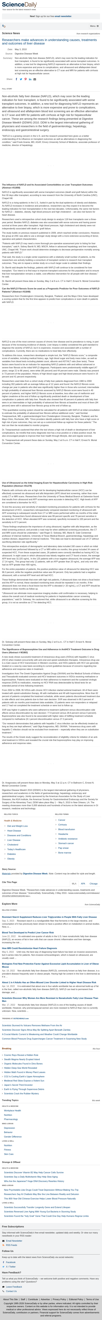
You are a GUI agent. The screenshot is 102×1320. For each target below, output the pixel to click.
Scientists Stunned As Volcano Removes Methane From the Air (32, 1025)
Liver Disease (13, 840)
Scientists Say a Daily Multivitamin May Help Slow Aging (31, 1177)
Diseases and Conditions (19, 835)
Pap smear (63, 848)
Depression (9, 1128)
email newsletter (63, 16)
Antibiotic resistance (67, 839)
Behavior (8, 1132)
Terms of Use (92, 1299)
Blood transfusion (66, 829)
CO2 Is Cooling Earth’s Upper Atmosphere (24, 1076)
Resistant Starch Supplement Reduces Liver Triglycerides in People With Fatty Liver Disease (49, 917)
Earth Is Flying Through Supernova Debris (24, 1089)
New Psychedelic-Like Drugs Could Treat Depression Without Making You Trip (41, 1190)
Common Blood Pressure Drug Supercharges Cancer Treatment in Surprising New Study (44, 1039)
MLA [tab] (74, 884)
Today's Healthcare (16, 849)
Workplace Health (12, 1110)
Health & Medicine (13, 821)
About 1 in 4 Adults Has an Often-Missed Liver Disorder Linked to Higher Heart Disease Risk (49, 982)
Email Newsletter (14, 1241)
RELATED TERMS (62, 814)
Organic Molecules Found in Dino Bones (23, 1064)
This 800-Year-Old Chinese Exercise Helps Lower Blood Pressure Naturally (40, 1199)
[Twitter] (21, 79)
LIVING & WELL (8, 1141)
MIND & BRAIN (7, 1124)
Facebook (10, 1262)
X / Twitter (11, 1267)
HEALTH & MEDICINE (10, 1106)
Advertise (45, 1299)
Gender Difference (13, 1137)
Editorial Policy (76, 1299)
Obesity (11, 859)
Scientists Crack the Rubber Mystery (21, 1093)
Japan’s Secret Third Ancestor (18, 1085)
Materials (6, 873)
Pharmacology (11, 1119)
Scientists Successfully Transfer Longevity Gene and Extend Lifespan (37, 1207)
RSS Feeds (11, 1245)
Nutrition (8, 1115)
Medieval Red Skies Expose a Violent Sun (24, 1081)
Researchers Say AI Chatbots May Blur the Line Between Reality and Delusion (41, 1194)
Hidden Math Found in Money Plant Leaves (24, 1072)
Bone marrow (64, 853)
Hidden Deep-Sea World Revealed (20, 1068)
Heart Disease (14, 831)
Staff (23, 1299)
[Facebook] (16, 79)
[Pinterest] (25, 79)
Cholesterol (12, 845)
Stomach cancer (66, 843)
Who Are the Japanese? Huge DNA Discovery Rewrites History (34, 1181)
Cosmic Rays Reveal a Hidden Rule (21, 1055)
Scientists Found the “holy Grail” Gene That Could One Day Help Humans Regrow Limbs (46, 1216)
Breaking (6, 1048)
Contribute (33, 1299)
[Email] (34, 79)
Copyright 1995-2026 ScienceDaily (20, 1303)
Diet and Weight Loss (17, 826)
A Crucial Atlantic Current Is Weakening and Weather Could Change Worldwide (39, 1034)
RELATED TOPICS (11, 814)
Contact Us (11, 1291)
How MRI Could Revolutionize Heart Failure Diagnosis (29, 948)
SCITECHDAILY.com (21, 1019)
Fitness (7, 1150)
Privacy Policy (59, 1299)
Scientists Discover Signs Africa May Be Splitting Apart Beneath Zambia (36, 1030)
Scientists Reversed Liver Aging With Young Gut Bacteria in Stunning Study (40, 1212)
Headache (63, 834)
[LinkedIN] (30, 79)
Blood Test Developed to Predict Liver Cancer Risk (28, 932)
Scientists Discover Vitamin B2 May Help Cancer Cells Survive (34, 1172)
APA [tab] (83, 884)
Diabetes (11, 854)
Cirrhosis (62, 825)
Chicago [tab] (94, 884)
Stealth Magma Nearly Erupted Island (22, 1059)
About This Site (10, 1299)
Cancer (61, 820)
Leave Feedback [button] (14, 1287)
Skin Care (8, 1154)
